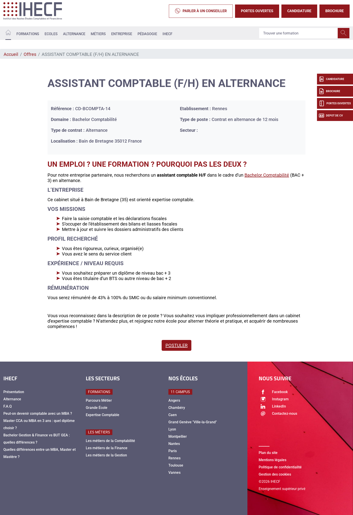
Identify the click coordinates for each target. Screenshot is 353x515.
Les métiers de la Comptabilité (110, 441)
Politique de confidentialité (280, 467)
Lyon (172, 429)
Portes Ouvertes (257, 11)
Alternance (74, 34)
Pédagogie (147, 34)
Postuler (176, 345)
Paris (172, 451)
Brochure (334, 11)
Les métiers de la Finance (106, 448)
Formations (27, 34)
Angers (174, 400)
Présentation (13, 392)
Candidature (299, 11)
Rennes (174, 458)
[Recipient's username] (298, 33)
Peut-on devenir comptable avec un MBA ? (37, 413)
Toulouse (175, 465)
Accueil (11, 54)
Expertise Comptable (102, 415)
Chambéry (176, 408)
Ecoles (51, 34)
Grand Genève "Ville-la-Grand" (192, 422)
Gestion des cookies (275, 474)
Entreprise (121, 34)
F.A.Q (7, 406)
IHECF (167, 34)
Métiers (98, 34)
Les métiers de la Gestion (106, 455)
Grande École (96, 408)
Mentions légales (272, 460)
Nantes (174, 444)
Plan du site (268, 453)
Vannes (174, 472)
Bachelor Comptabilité (266, 175)
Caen (172, 415)
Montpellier (177, 436)
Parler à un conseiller (201, 11)
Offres (30, 54)
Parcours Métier (99, 400)
